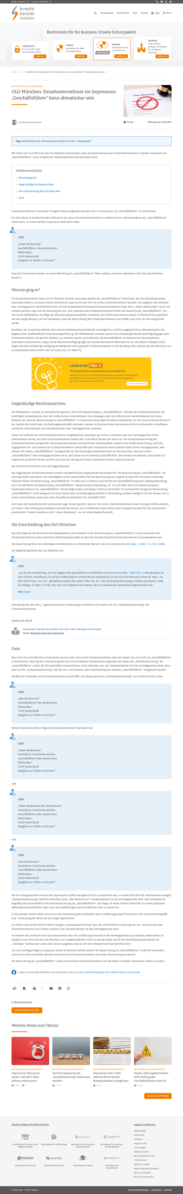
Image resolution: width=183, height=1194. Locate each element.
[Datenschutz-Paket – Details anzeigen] (30, 50)
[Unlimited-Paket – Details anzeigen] (152, 48)
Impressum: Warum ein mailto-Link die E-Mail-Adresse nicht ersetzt (62, 629)
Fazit (21, 197)
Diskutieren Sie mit (27, 1010)
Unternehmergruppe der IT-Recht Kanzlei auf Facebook (112, 972)
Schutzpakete (107, 13)
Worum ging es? (28, 177)
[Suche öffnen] (95, 13)
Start (14, 72)
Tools (135, 13)
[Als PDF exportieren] (24, 988)
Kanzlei (144, 13)
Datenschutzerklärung (138, 1190)
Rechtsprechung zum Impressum (27, 86)
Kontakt (168, 1190)
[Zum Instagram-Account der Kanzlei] (68, 988)
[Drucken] (34, 988)
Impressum (83, 141)
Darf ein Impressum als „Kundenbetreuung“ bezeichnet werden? (71, 1077)
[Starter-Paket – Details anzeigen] (71, 49)
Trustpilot (41, 2)
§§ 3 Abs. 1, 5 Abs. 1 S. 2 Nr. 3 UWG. (145, 544)
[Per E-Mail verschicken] (51, 988)
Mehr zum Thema (157, 1095)
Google (20, 2)
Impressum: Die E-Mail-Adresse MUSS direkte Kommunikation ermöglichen (111, 1077)
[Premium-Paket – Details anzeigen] (112, 49)
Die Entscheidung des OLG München (39, 191)
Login (155, 13)
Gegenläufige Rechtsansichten (36, 184)
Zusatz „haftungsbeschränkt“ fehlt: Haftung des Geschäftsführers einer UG (151, 1077)
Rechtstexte (123, 13)
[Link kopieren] (14, 988)
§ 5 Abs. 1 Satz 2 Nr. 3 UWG (134, 572)
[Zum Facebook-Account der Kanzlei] (59, 988)
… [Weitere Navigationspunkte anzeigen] (20, 72)
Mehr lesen (24, 591)
